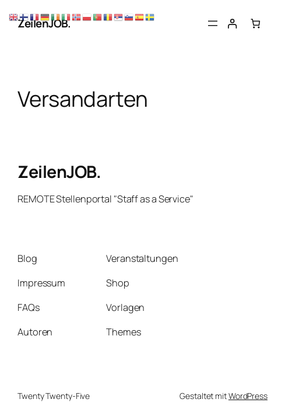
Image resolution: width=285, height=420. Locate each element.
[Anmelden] (232, 24)
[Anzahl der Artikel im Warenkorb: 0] (256, 24)
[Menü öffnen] (213, 23)
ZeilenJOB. (59, 171)
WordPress (248, 395)
